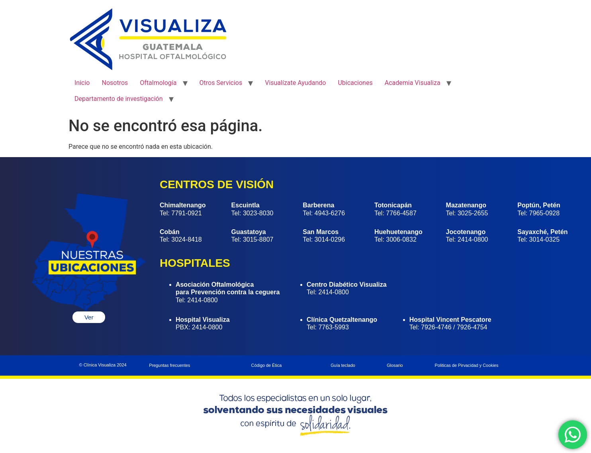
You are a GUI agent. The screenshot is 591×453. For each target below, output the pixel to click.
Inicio (82, 83)
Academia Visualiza (412, 83)
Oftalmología (158, 83)
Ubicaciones (355, 83)
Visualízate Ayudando (295, 83)
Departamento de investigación (118, 98)
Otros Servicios (221, 83)
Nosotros (115, 83)
